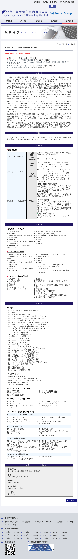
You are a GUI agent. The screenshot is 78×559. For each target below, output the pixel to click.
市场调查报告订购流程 (67, 2)
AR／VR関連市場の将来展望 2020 (19, 68)
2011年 (15, 538)
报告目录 (39, 21)
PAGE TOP (71, 500)
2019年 (6, 535)
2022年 (44, 532)
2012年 (6, 538)
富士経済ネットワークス (43, 522)
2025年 (15, 532)
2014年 (53, 535)
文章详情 (72, 44)
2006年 (63, 538)
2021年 (53, 532)
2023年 (34, 532)
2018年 (15, 535)
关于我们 (23, 21)
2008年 (44, 538)
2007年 (53, 538)
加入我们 (69, 21)
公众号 (54, 2)
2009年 (34, 538)
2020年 (63, 532)
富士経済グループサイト (65, 522)
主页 (58, 44)
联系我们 (46, 2)
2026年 (6, 532)
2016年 (34, 535)
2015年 (44, 535)
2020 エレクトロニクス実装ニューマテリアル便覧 (25, 66)
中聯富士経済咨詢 (10, 522)
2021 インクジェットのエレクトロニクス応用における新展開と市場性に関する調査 (36, 62)
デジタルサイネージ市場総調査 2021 (20, 60)
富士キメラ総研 (9, 525)
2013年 (63, 535)
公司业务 (8, 21)
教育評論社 (25, 522)
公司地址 (37, 2)
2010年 (25, 538)
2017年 (25, 535)
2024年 (25, 532)
